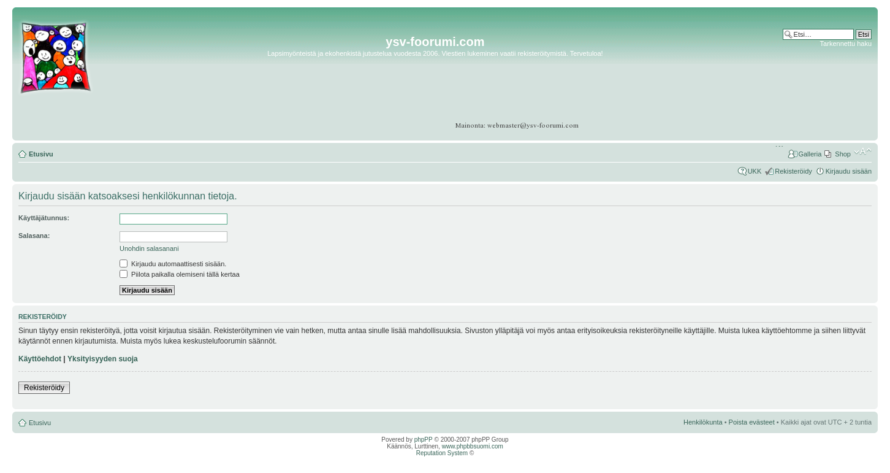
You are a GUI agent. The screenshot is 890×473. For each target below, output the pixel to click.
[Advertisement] (824, 85)
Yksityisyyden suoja (102, 359)
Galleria (809, 154)
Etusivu (41, 154)
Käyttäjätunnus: (43, 217)
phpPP (423, 439)
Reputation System (442, 453)
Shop (843, 154)
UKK (755, 171)
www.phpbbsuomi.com (472, 446)
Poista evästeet (752, 422)
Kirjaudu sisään (849, 171)
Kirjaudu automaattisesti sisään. (173, 263)
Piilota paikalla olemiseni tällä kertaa (180, 274)
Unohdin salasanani (149, 248)
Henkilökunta (703, 422)
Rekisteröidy (793, 171)
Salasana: (34, 235)
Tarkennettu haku (846, 43)
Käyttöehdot (39, 359)
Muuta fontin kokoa (863, 151)
